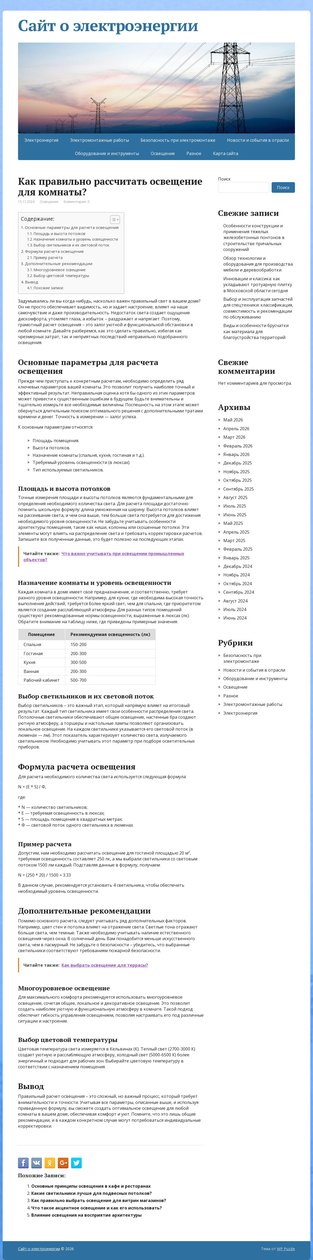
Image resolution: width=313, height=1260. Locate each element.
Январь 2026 (236, 454)
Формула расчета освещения (54, 251)
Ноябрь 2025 (236, 472)
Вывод (31, 281)
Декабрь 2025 (237, 463)
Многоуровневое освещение (60, 269)
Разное (193, 153)
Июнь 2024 (234, 618)
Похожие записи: (49, 287)
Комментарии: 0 (76, 201)
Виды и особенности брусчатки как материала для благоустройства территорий (256, 331)
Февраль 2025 (238, 549)
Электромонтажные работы (99, 140)
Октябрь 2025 (237, 480)
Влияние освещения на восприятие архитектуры (86, 1215)
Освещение (163, 153)
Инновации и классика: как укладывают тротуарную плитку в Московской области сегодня (257, 285)
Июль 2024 (234, 609)
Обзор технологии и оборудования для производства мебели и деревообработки (258, 264)
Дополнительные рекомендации (58, 263)
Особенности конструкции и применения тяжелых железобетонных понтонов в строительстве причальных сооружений (254, 238)
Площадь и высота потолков (59, 233)
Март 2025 (234, 540)
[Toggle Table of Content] (112, 219)
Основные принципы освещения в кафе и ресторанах (91, 1186)
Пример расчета (48, 257)
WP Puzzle (286, 1248)
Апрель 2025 (236, 532)
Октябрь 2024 (237, 584)
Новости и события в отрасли (258, 140)
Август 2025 (235, 497)
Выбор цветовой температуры (61, 275)
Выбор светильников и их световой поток (71, 245)
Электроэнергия (41, 140)
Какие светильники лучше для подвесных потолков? (91, 1193)
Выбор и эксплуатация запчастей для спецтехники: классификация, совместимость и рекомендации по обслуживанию (258, 308)
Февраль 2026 (238, 446)
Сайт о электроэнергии (108, 25)
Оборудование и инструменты (107, 153)
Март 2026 (234, 437)
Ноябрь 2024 (236, 575)
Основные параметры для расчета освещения (72, 227)
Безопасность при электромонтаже (178, 140)
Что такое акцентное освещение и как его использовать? (96, 1208)
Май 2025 (233, 523)
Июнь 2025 (234, 515)
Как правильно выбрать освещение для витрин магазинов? (98, 1200)
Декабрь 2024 (237, 566)
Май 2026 (233, 420)
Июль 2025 (234, 506)
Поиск (224, 179)
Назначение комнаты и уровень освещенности (76, 239)
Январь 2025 (236, 558)
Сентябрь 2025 (238, 489)
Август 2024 (235, 601)
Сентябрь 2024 (238, 592)
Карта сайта (225, 153)
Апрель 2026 (236, 429)
